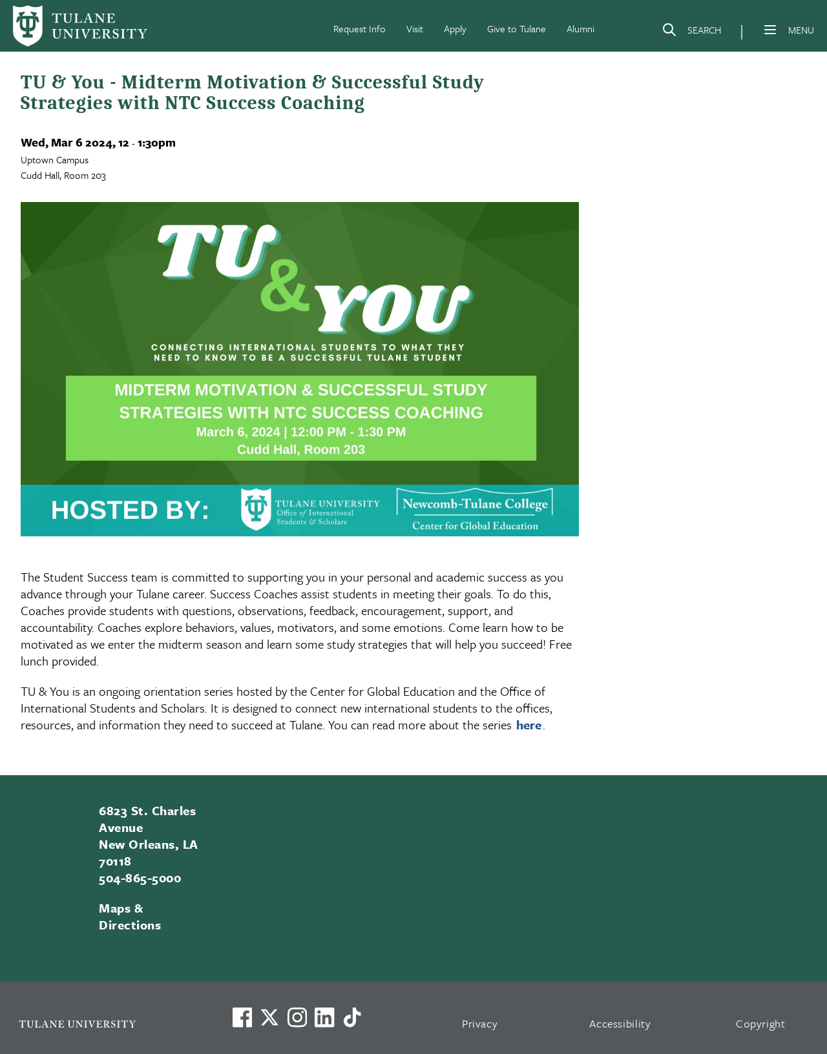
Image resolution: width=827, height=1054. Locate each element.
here (528, 724)
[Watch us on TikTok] (352, 1017)
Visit (414, 28)
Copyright (761, 1023)
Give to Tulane (516, 28)
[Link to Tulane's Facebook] (297, 1017)
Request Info (359, 28)
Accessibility (620, 1023)
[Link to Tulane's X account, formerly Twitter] (269, 1017)
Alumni (580, 28)
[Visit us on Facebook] (242, 1017)
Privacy (480, 1023)
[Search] (691, 32)
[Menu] (770, 29)
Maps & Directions (130, 916)
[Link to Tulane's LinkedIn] (324, 1017)
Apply (455, 28)
